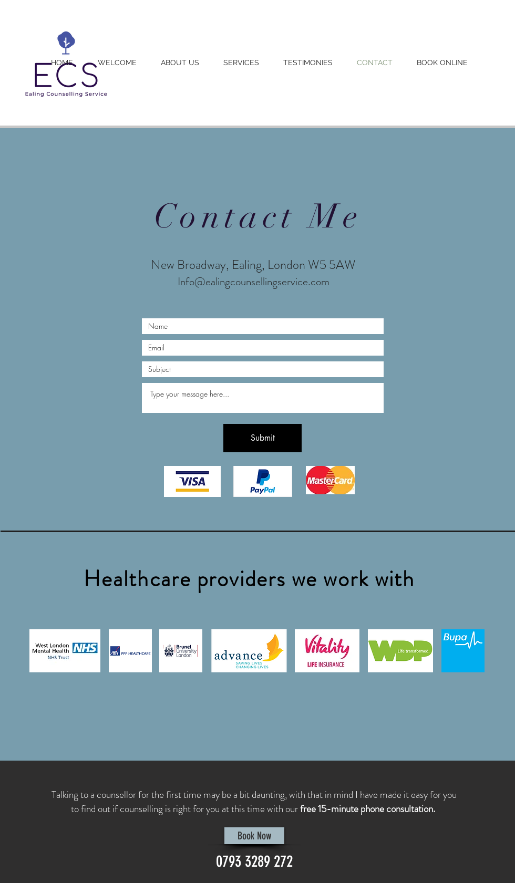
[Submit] (262, 438)
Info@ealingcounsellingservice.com (253, 281)
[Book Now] (254, 835)
